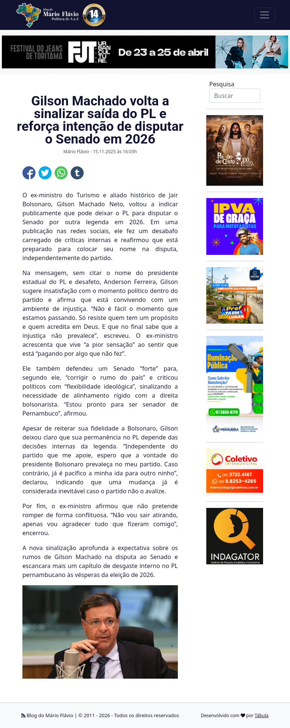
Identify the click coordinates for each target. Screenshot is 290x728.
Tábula (262, 715)
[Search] (234, 96)
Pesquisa (221, 84)
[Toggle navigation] (264, 14)
